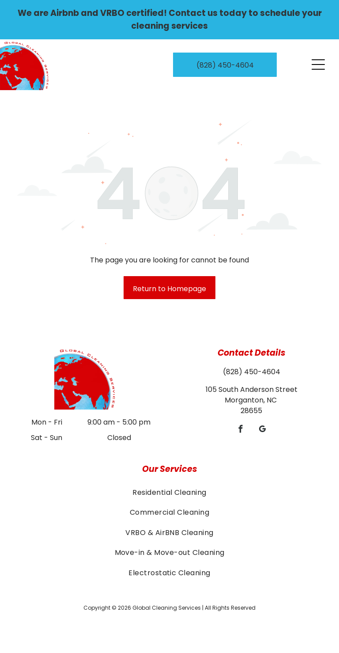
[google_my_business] (262, 430)
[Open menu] (318, 64)
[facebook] (241, 430)
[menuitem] (169, 492)
